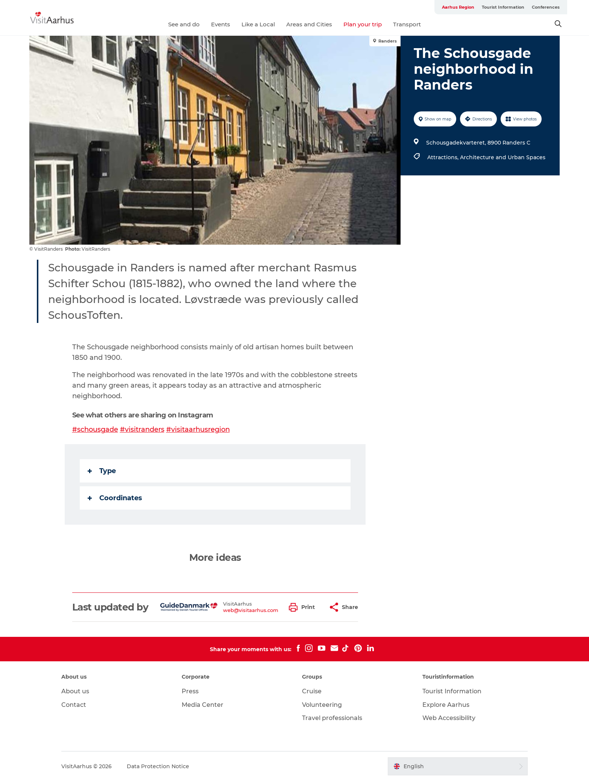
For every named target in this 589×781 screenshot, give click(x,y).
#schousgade (95, 429)
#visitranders (142, 429)
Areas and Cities (309, 24)
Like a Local (258, 24)
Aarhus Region (458, 7)
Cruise (312, 691)
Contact (73, 704)
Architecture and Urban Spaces (502, 157)
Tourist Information (503, 7)
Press (190, 691)
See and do (184, 24)
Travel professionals (332, 718)
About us (75, 691)
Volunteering (322, 704)
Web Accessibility (448, 718)
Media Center (202, 704)
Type (102, 471)
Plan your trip (362, 24)
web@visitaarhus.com (250, 610)
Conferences (546, 7)
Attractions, (443, 157)
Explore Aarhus (445, 704)
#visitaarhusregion (198, 429)
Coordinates (115, 498)
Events (220, 24)
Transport (407, 24)
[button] (304, 607)
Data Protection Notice (158, 766)
